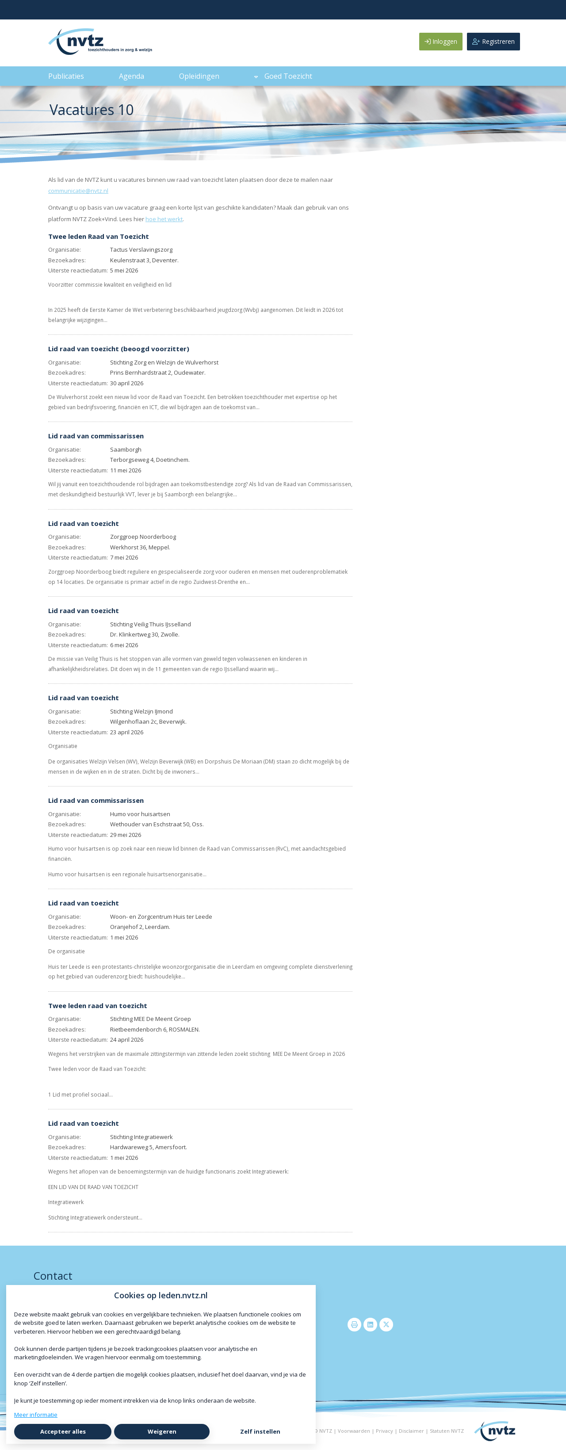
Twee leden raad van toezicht (97, 1005)
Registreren (493, 41)
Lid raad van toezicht (83, 523)
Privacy (384, 1430)
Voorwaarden (354, 1430)
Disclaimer (411, 1430)
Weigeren (162, 1431)
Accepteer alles (63, 1431)
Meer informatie (35, 1415)
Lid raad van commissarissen (96, 435)
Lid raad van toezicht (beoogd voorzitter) (118, 348)
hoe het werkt (164, 219)
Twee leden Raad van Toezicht (98, 236)
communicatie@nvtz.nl (78, 191)
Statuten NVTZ (447, 1430)
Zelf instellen (260, 1431)
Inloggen (440, 41)
